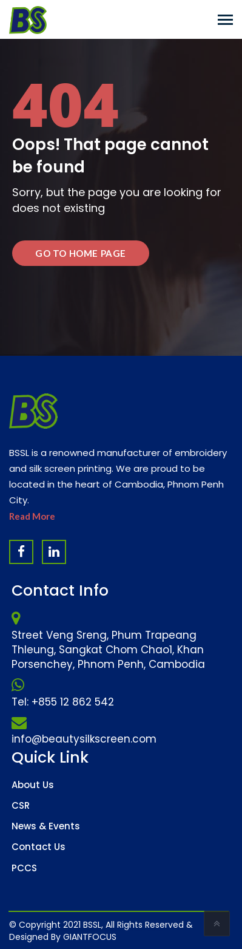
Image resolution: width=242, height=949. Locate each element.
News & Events (46, 826)
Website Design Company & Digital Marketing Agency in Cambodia (54, 929)
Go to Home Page (80, 253)
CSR (21, 805)
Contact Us (39, 846)
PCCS (24, 868)
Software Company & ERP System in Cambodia (131, 929)
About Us (33, 784)
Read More (32, 516)
